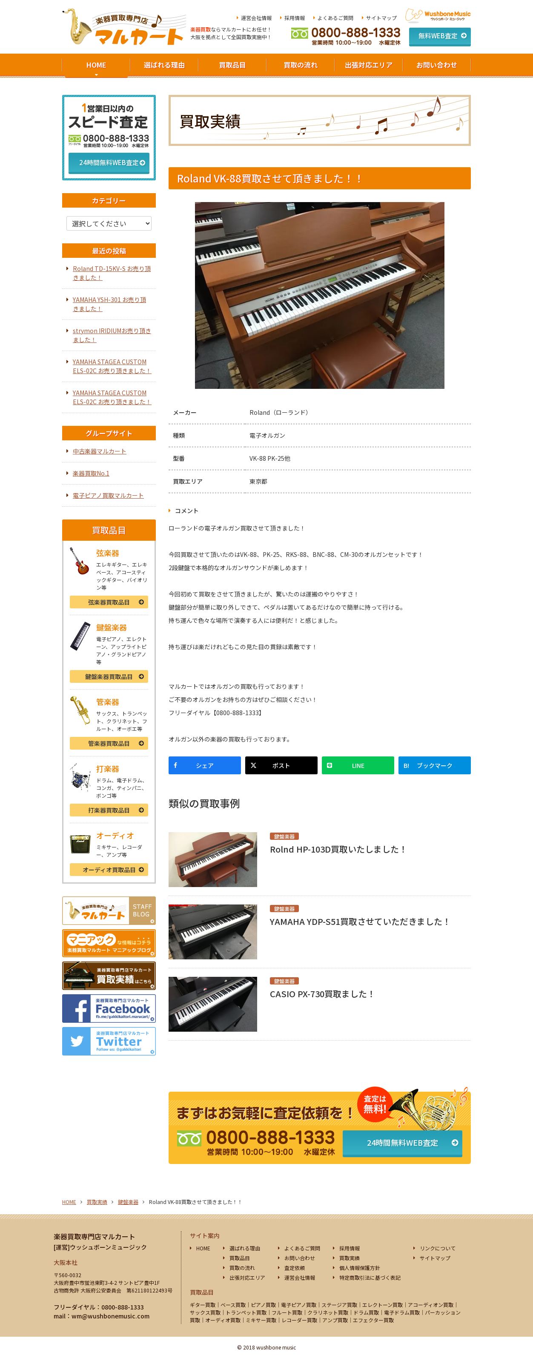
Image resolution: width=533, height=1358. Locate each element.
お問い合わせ (436, 65)
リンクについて (438, 1248)
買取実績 (97, 1201)
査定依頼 (294, 1267)
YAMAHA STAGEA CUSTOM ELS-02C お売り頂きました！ (112, 366)
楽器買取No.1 (91, 473)
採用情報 (294, 17)
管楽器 (109, 743)
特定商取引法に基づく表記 (370, 1277)
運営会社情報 (256, 17)
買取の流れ (301, 65)
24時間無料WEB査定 (402, 1142)
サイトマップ (381, 17)
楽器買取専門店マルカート (94, 1236)
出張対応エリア (369, 65)
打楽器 (109, 810)
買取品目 (232, 65)
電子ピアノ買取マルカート (108, 495)
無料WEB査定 (438, 35)
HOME (96, 65)
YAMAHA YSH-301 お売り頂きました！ (109, 304)
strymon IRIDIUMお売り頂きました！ (112, 335)
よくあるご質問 (335, 17)
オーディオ (109, 869)
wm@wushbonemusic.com (110, 1316)
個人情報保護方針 (359, 1267)
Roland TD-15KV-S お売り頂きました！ (112, 273)
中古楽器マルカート (99, 451)
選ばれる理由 (164, 65)
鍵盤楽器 (109, 676)
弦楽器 (109, 602)
